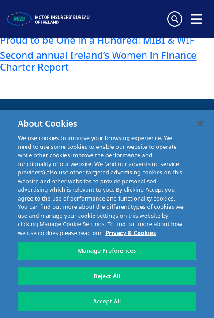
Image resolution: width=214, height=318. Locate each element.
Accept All (107, 301)
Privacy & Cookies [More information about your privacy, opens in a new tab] (130, 233)
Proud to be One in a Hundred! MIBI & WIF (97, 40)
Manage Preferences (107, 250)
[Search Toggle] (174, 18)
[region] (107, 214)
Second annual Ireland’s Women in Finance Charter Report (98, 61)
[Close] (200, 123)
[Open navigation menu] (196, 19)
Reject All (107, 276)
